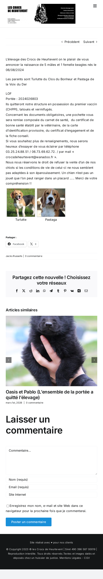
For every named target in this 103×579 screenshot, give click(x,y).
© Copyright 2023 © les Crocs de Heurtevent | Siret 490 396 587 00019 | (51, 549)
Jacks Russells (14, 256)
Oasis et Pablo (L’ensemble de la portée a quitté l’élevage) (49, 394)
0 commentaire (33, 256)
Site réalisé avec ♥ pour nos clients (51, 542)
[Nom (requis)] (51, 479)
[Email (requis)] (51, 487)
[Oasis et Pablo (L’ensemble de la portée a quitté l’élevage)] (51, 318)
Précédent (72, 42)
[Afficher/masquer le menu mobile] (95, 6)
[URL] (51, 494)
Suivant (88, 42)
